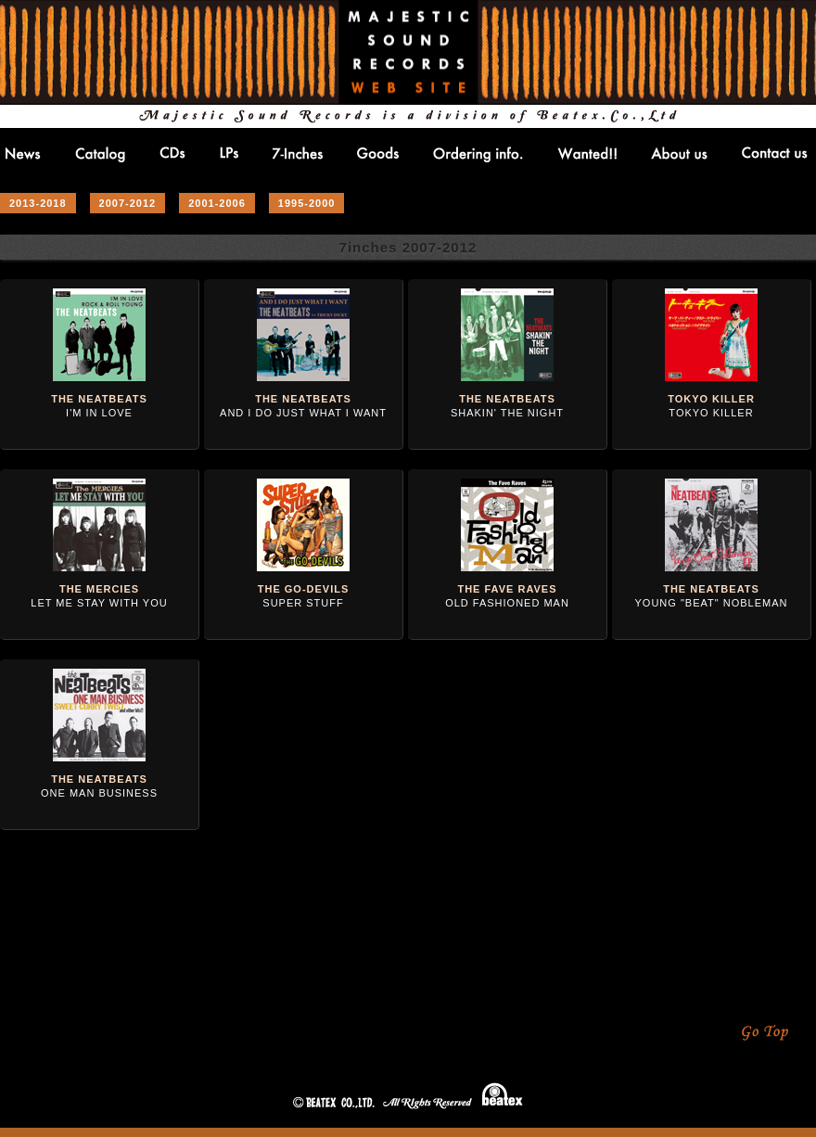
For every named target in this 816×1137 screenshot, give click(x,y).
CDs (172, 153)
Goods (378, 153)
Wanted (587, 153)
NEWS (23, 153)
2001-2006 (217, 203)
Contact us (775, 153)
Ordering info (478, 154)
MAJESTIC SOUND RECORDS (408, 52)
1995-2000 (307, 203)
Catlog (100, 154)
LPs (229, 153)
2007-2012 (128, 203)
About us (679, 153)
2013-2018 (38, 203)
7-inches (298, 153)
